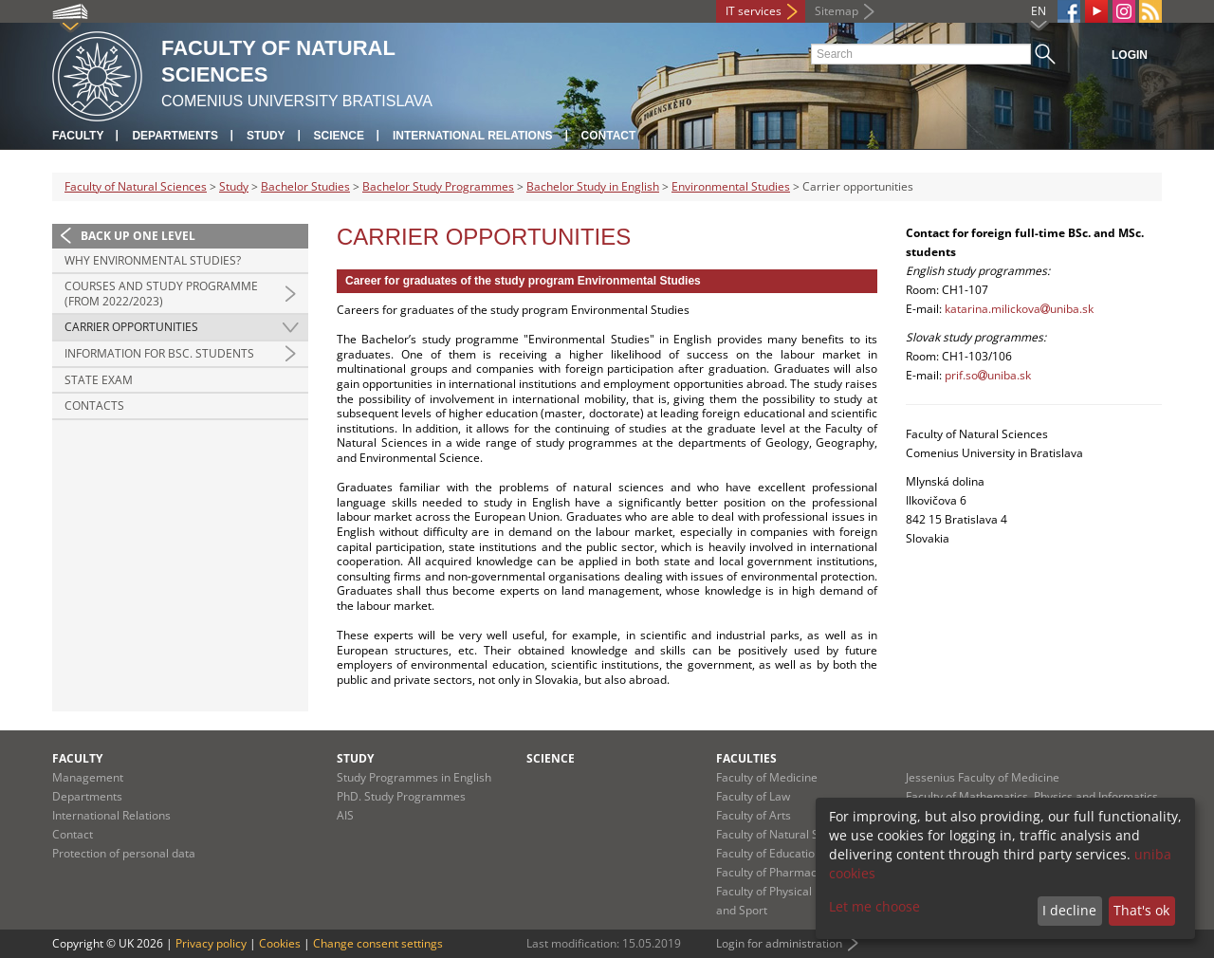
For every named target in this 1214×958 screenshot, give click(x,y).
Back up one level (138, 236)
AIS (345, 815)
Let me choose (874, 906)
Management (87, 777)
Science (339, 135)
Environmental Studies (730, 186)
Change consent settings (378, 943)
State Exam (98, 380)
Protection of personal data (123, 853)
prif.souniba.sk (988, 375)
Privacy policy (211, 943)
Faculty (77, 135)
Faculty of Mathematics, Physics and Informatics (1032, 796)
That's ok (1141, 910)
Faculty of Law (753, 796)
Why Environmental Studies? (152, 260)
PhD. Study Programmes (401, 796)
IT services (754, 11)
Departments (174, 135)
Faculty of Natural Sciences (135, 186)
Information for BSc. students (159, 353)
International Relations (473, 135)
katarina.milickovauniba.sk (1019, 309)
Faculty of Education (768, 853)
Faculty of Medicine (767, 777)
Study (266, 135)
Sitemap (836, 11)
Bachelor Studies (305, 186)
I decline (1069, 910)
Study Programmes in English (414, 777)
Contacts (94, 405)
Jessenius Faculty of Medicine (982, 777)
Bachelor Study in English (592, 186)
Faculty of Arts (753, 815)
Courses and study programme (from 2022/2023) (161, 293)
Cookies (280, 943)
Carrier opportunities (131, 327)
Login (1130, 55)
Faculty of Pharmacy (769, 872)
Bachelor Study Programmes (438, 186)
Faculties (746, 758)
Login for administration (779, 943)
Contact (608, 135)
